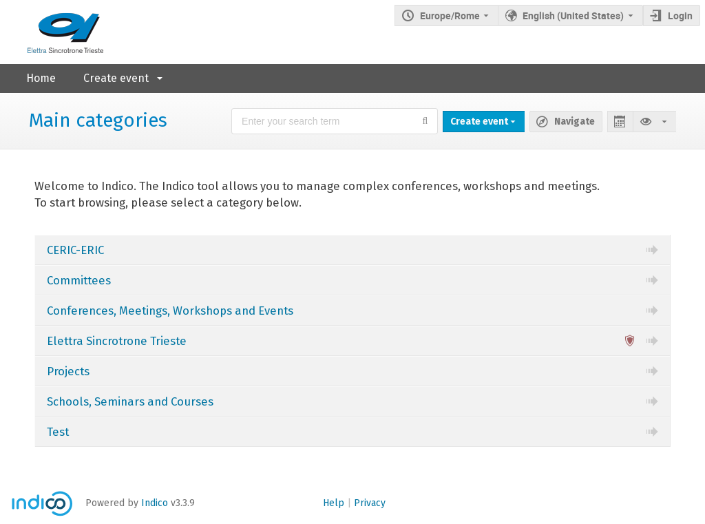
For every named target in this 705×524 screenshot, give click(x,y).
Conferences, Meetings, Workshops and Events (170, 310)
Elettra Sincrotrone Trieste (117, 341)
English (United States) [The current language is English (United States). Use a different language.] (573, 15)
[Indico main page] (51, 32)
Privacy (370, 503)
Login (680, 15)
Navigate (574, 121)
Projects (68, 371)
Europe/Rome (450, 15)
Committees (79, 280)
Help (333, 503)
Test (58, 432)
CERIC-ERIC (75, 250)
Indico (154, 503)
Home (41, 78)
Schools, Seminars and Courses (130, 401)
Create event (116, 78)
